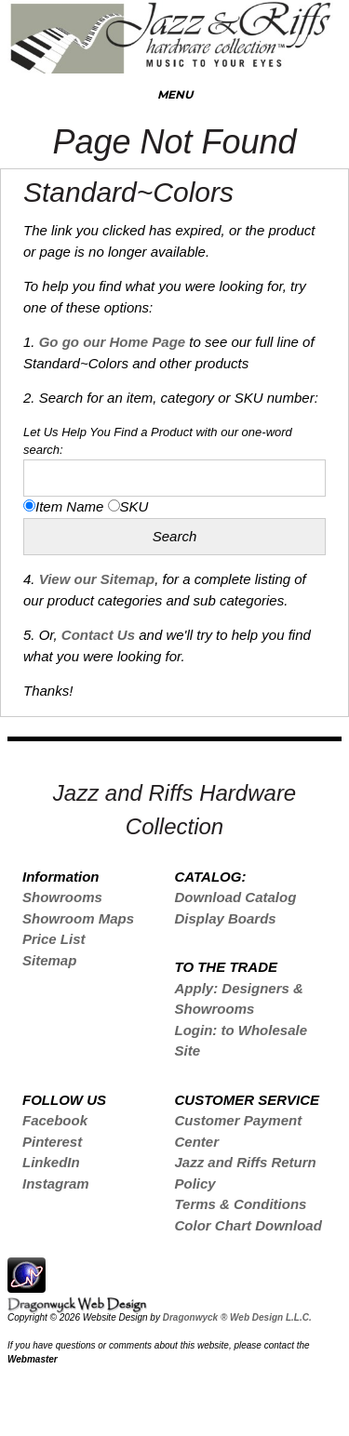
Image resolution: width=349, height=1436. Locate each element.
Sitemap (49, 960)
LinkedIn (51, 1162)
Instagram (55, 1183)
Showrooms (62, 897)
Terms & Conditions (240, 1204)
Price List (54, 939)
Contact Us (96, 635)
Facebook (54, 1120)
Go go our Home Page (112, 342)
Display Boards (224, 918)
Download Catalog (235, 897)
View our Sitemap (96, 579)
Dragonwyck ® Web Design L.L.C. (237, 1317)
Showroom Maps (78, 918)
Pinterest (52, 1142)
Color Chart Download (247, 1225)
